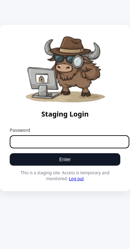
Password (20, 130)
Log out (76, 179)
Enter (65, 159)
